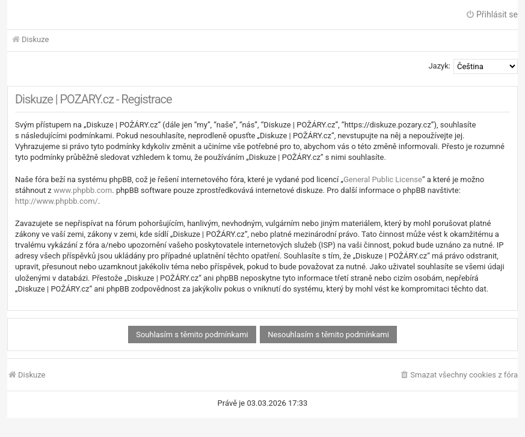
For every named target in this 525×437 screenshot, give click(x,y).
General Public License (382, 179)
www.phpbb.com (83, 190)
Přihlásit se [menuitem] (491, 14)
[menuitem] (458, 375)
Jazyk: (439, 65)
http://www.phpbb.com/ (56, 201)
